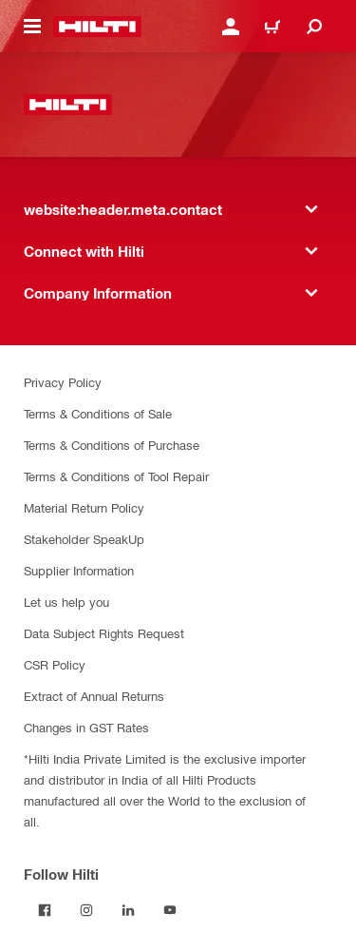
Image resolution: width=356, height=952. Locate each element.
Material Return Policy (84, 507)
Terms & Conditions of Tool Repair (116, 476)
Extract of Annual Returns (94, 696)
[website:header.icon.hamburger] (32, 27)
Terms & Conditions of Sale (98, 413)
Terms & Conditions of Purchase (111, 444)
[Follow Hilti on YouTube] (170, 910)
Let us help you (66, 601)
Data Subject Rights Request (104, 633)
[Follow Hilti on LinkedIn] (128, 910)
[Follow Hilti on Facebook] (45, 910)
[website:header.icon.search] (314, 27)
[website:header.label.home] (97, 26)
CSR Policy (54, 664)
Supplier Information (79, 570)
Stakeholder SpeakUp (84, 539)
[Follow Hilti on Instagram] (86, 910)
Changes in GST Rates (86, 727)
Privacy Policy (63, 382)
